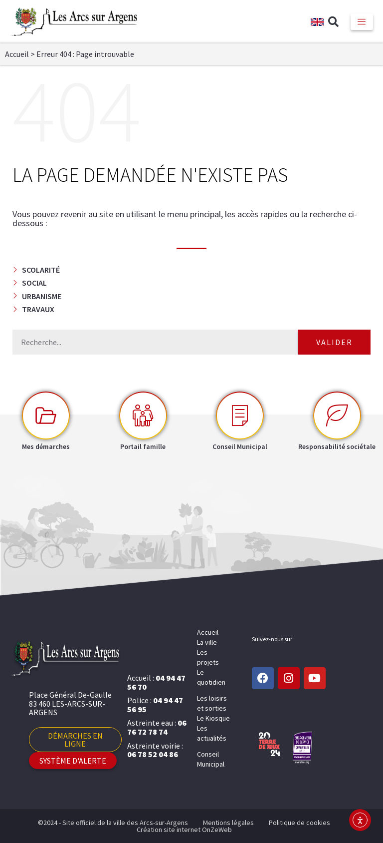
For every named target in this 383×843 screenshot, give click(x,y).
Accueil (17, 54)
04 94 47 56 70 (156, 682)
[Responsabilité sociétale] (337, 415)
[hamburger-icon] (362, 21)
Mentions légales (228, 822)
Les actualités (211, 733)
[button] (333, 21)
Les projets (208, 657)
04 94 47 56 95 (155, 704)
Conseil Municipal (210, 759)
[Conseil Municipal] (240, 415)
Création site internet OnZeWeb (184, 829)
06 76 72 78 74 (157, 727)
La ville (207, 642)
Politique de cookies (299, 822)
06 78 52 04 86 (152, 754)
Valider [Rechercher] (334, 342)
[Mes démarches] (46, 415)
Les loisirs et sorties (212, 703)
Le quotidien (211, 677)
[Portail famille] (143, 415)
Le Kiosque (213, 718)
